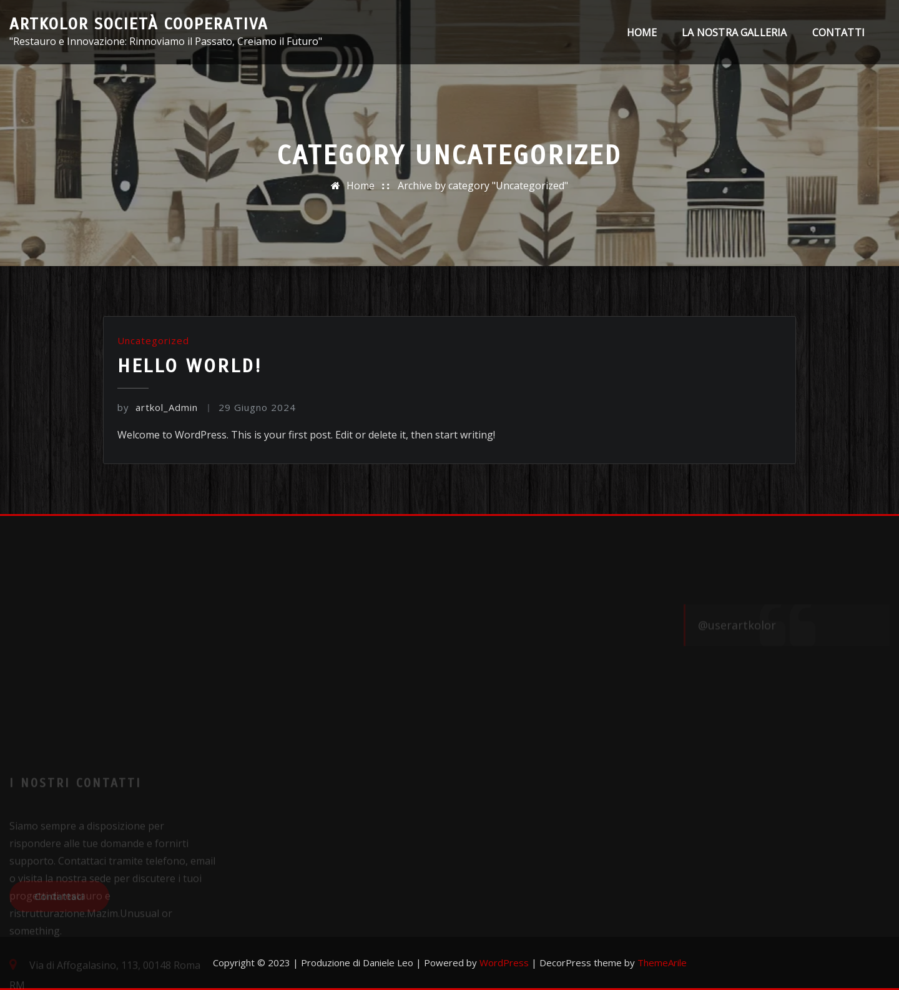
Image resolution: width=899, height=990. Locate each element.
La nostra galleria (734, 32)
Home (642, 32)
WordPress (504, 962)
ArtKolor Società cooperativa (138, 24)
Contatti (838, 32)
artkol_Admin (157, 407)
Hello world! (189, 366)
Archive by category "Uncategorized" (483, 185)
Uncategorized (153, 340)
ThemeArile (662, 962)
